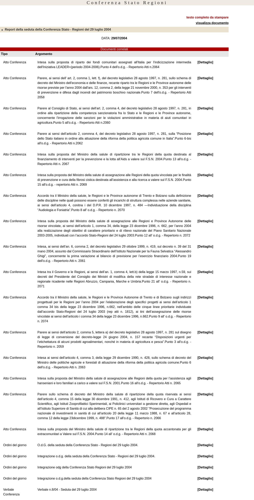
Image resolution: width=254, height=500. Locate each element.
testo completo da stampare (208, 17)
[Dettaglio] (205, 62)
